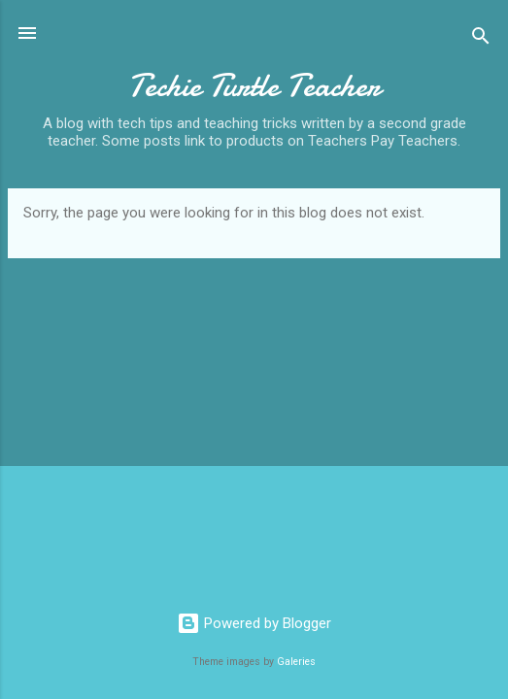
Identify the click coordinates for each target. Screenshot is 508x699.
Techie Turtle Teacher (254, 86)
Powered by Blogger (254, 623)
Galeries (296, 661)
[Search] (480, 39)
